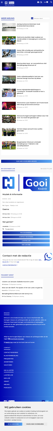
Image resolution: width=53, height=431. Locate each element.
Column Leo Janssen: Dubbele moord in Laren (18, 282)
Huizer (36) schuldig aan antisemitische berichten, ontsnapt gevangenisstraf (30, 51)
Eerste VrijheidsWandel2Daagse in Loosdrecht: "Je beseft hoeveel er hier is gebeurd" (31, 91)
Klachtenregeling (11, 355)
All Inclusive (5, 284)
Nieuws (6, 384)
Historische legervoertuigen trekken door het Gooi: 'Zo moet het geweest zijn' (32, 117)
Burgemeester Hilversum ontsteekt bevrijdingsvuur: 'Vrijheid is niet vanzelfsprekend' (29, 144)
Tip (46, 2)
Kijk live (7, 378)
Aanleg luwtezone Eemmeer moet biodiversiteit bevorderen (28, 25)
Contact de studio (26, 237)
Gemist (6, 381)
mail (18, 262)
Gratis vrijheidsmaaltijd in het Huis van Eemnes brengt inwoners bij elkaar (30, 77)
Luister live (26, 241)
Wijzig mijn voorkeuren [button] (35, 424)
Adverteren (8, 362)
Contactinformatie (10, 265)
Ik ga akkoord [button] (13, 424)
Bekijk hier (9, 342)
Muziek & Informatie (12, 194)
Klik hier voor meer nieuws (26, 161)
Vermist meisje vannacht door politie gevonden (29, 130)
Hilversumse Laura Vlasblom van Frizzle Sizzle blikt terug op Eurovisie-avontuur (32, 103)
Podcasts (7, 387)
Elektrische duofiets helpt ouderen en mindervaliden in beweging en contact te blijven (31, 39)
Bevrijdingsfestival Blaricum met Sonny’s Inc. (17, 294)
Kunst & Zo (5, 290)
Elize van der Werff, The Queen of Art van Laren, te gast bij (22, 288)
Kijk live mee (26, 245)
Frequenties (8, 359)
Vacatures (8, 365)
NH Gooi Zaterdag (6, 296)
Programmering (26, 233)
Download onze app (17, 339)
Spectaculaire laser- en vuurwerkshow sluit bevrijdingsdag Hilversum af (32, 64)
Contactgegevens (11, 352)
